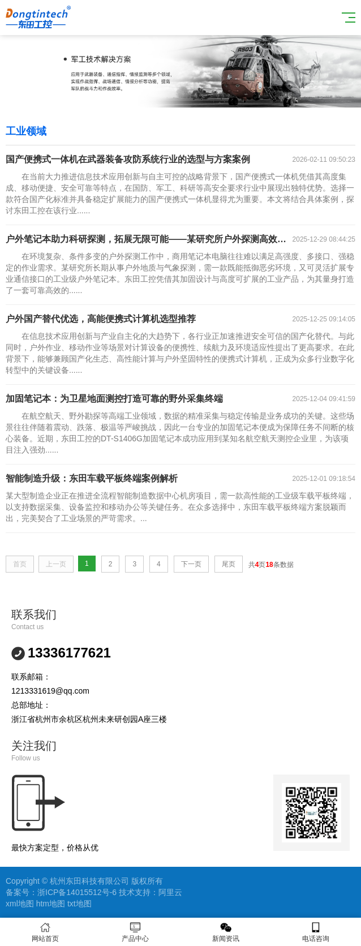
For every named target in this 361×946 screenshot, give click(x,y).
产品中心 (136, 932)
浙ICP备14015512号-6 (77, 892)
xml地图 (20, 903)
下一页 (191, 564)
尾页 (228, 564)
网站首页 (45, 932)
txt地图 (79, 903)
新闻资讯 (225, 932)
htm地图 (50, 903)
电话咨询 (316, 932)
